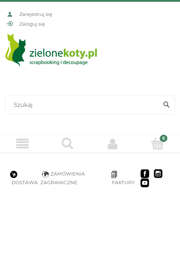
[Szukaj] (166, 105)
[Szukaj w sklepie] (83, 105)
